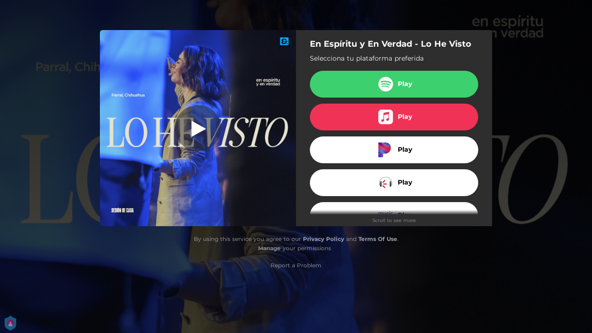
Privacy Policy (323, 238)
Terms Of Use (377, 238)
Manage (269, 248)
